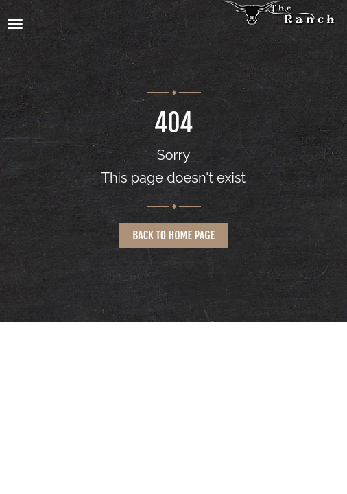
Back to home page (173, 235)
